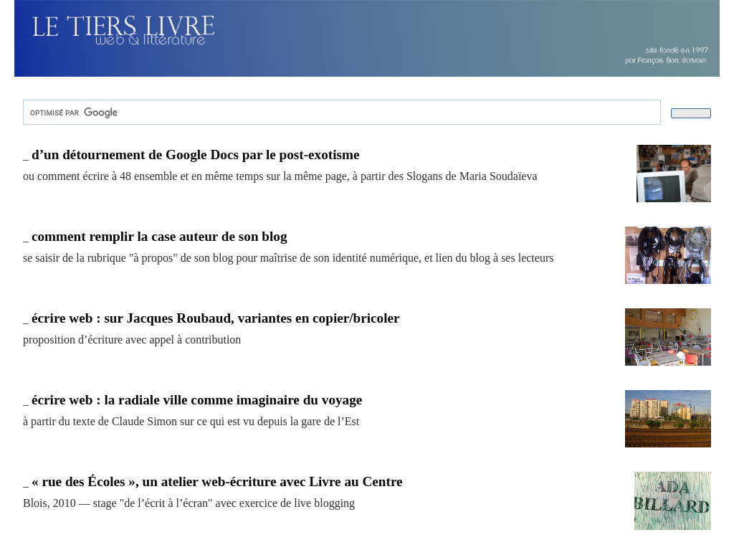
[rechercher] (340, 112)
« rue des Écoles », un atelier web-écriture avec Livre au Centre (217, 481)
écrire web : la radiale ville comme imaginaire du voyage (197, 399)
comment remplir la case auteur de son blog (159, 236)
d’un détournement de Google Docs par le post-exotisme (195, 154)
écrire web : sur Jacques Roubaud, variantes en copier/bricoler (216, 318)
